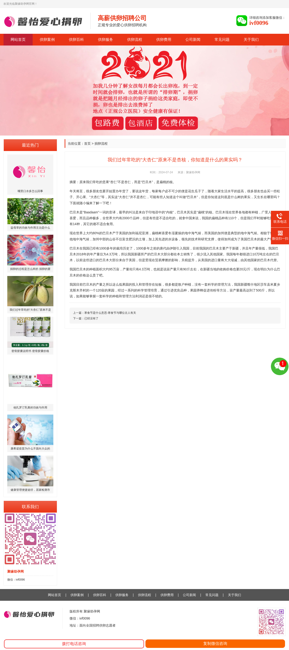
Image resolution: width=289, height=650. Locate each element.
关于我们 (251, 40)
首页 (87, 143)
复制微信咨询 (215, 643)
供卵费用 (163, 40)
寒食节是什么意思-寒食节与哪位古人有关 (110, 312)
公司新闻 (192, 40)
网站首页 (18, 40)
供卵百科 (76, 40)
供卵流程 (134, 40)
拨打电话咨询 (74, 644)
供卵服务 (105, 40)
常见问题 (222, 40)
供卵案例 (47, 40)
